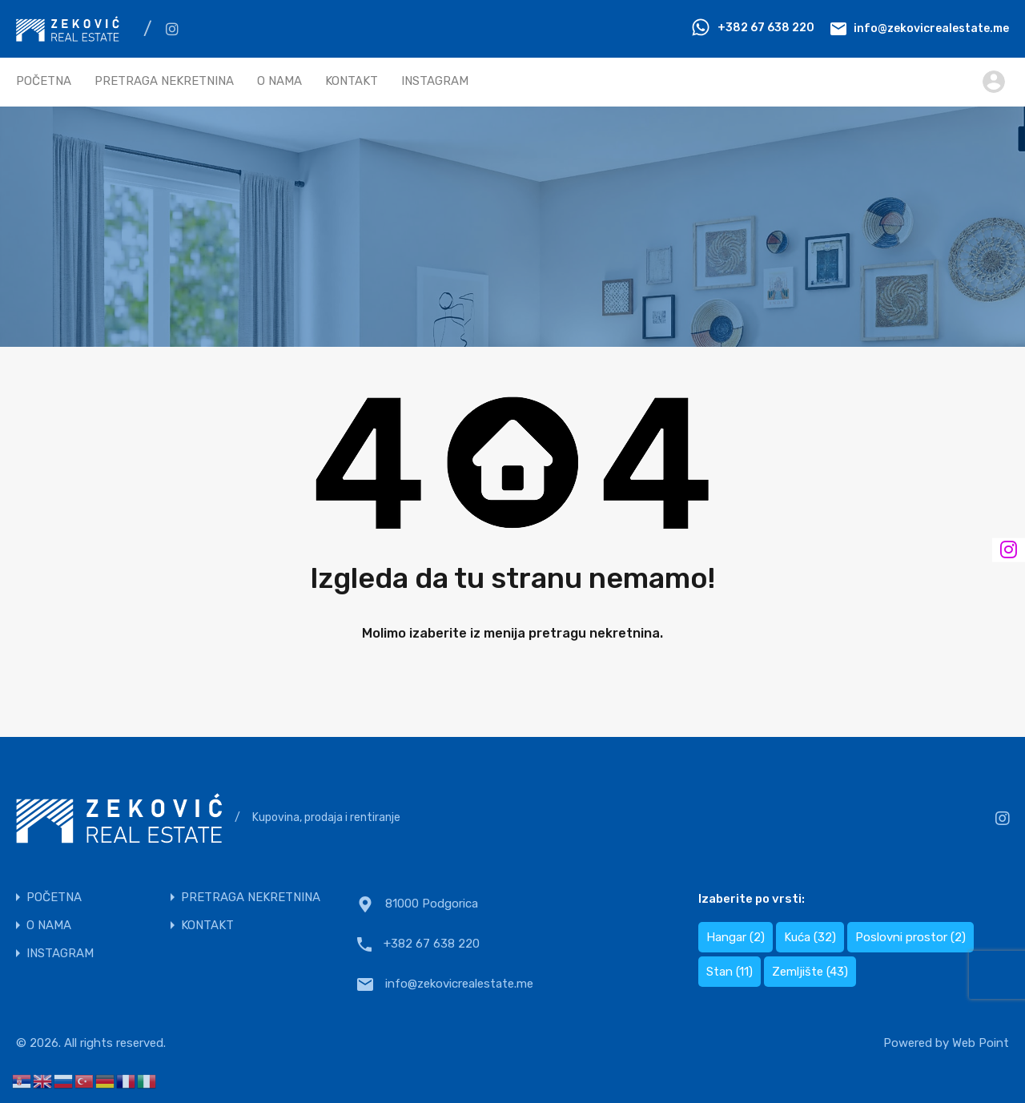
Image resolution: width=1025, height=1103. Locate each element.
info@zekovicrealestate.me (931, 27)
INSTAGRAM (434, 81)
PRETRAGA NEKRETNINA (164, 81)
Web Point (980, 1043)
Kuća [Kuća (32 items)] (810, 937)
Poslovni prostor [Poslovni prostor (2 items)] (910, 937)
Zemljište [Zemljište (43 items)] (810, 971)
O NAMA (279, 81)
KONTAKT (351, 81)
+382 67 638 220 (766, 27)
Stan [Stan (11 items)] (729, 971)
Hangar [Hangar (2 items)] (735, 937)
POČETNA (43, 81)
